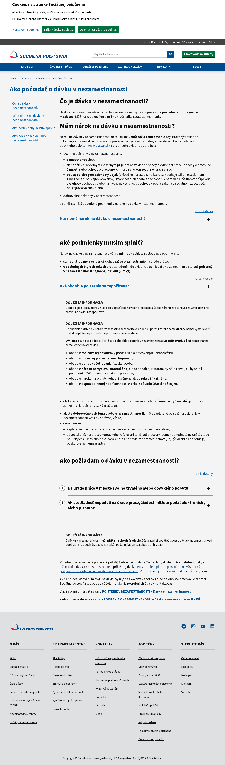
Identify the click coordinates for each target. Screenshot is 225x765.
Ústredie (100, 705)
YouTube (186, 692)
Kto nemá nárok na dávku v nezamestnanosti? (103, 218)
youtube (203, 626)
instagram (193, 626)
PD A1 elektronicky (149, 714)
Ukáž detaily (204, 473)
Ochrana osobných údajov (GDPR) (25, 703)
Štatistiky (59, 658)
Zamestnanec (43, 78)
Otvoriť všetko (204, 211)
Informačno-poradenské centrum (110, 660)
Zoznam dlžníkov (206, 42)
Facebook (187, 666)
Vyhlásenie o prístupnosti (68, 700)
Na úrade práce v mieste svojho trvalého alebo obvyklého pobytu (128, 488)
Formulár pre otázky (107, 671)
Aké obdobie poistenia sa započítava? (94, 286)
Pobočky (164, 42)
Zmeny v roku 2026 (149, 675)
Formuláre (149, 42)
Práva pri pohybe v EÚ (151, 739)
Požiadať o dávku (64, 78)
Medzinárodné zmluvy (23, 714)
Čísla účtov (16, 683)
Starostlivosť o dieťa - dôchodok (151, 694)
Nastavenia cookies (25, 29)
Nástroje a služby (129, 66)
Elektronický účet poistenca (155, 683)
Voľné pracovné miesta (23, 722)
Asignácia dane (147, 722)
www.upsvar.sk (98, 145)
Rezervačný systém (183, 42)
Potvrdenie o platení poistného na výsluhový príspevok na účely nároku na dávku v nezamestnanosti (130, 569)
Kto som (27, 66)
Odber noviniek (190, 658)
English (198, 66)
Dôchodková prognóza (151, 658)
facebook (184, 626)
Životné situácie (61, 66)
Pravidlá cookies (62, 709)
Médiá (98, 714)
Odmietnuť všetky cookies (98, 29)
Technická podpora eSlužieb (112, 680)
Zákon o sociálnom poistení (26, 692)
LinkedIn (186, 683)
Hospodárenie (61, 666)
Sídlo (13, 658)
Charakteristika (19, 666)
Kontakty (164, 66)
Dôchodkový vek (148, 666)
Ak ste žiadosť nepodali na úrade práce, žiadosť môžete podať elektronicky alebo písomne (137, 505)
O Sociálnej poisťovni (22, 675)
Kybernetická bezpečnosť (68, 692)
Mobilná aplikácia (148, 705)
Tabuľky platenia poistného (154, 730)
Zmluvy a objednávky (65, 683)
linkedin (212, 626)
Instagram (187, 675)
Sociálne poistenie (95, 66)
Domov (13, 78)
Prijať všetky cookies (58, 29)
